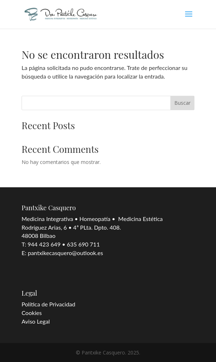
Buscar (182, 102)
